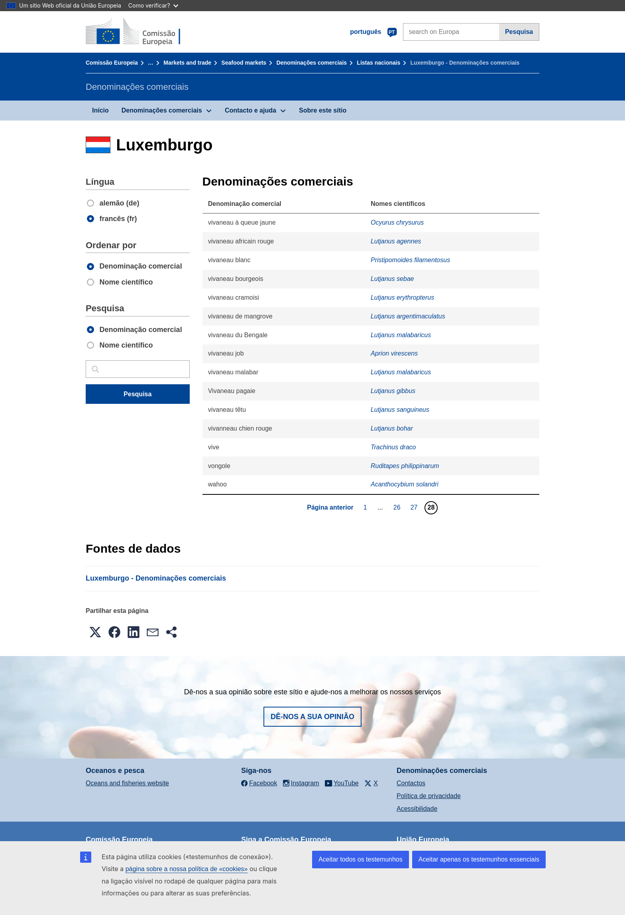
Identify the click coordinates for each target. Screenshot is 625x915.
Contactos (411, 783)
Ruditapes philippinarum (405, 465)
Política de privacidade (429, 795)
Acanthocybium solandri (404, 484)
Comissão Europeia (112, 62)
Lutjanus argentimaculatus (408, 316)
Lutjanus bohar (392, 428)
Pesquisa (519, 31)
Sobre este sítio (322, 110)
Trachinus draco (393, 447)
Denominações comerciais (311, 62)
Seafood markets (243, 62)
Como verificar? (153, 5)
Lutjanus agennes (396, 241)
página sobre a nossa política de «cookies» (187, 869)
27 (415, 507)
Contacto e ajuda (250, 110)
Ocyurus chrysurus (397, 222)
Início (100, 110)
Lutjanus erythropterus (402, 297)
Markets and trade (187, 62)
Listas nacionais (378, 62)
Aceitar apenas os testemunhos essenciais (479, 859)
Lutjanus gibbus (393, 390)
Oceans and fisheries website (127, 783)
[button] (95, 632)
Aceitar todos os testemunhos (360, 859)
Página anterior (330, 507)
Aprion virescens (394, 353)
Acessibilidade (417, 808)
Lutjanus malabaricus (401, 335)
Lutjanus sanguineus (400, 409)
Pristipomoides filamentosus (410, 260)
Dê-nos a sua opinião (312, 717)
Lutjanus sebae (392, 278)
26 (398, 507)
